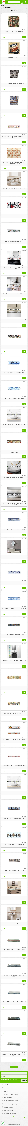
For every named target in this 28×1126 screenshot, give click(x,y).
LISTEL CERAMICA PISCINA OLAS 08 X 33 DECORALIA (14, 582)
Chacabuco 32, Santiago (7, 1107)
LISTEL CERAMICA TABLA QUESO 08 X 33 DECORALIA (14, 739)
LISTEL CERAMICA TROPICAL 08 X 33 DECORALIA (14, 818)
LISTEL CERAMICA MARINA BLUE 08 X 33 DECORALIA (14, 529)
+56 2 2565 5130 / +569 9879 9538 (10, 1094)
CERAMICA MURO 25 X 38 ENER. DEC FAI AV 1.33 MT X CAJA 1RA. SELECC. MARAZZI (13, 163)
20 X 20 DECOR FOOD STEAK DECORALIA (13, 57)
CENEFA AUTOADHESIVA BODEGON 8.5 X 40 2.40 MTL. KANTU (13, 137)
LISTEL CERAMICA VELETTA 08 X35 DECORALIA (14, 844)
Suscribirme (24, 1080)
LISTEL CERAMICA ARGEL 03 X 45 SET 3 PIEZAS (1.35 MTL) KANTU (14, 189)
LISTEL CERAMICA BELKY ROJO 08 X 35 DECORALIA (13, 215)
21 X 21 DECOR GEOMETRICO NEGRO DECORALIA (13, 83)
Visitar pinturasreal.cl (7, 1097)
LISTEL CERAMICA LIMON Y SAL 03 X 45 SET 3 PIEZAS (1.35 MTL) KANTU (14, 451)
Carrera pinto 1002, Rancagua (9, 1113)
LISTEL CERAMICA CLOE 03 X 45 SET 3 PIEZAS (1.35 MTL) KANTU (14, 320)
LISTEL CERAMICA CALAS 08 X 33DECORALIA (14, 241)
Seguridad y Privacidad (13, 1121)
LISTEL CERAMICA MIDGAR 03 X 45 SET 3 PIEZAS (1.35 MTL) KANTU (14, 556)
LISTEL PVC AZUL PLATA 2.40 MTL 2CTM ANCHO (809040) (14, 1001)
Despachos (5, 1088)
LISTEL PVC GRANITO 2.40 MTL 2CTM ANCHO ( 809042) (14, 1028)
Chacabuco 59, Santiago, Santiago (9, 1104)
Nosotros (5, 1091)
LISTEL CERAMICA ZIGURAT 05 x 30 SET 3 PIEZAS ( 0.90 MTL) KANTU (13, 897)
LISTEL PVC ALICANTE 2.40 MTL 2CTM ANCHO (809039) (14, 949)
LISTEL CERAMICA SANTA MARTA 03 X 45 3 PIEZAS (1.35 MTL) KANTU (14, 661)
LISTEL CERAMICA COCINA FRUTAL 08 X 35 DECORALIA (13, 346)
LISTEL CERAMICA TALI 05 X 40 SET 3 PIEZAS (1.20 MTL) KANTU (13, 766)
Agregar (23, 36)
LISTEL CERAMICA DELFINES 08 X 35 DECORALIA (14, 372)
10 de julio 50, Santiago (7, 1110)
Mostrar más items (14, 1066)
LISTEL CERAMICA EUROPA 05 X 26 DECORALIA (14, 398)
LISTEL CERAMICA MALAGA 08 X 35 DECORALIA (14, 477)
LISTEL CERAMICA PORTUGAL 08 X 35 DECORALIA (13, 634)
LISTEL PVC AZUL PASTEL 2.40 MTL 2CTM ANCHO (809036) (14, 976)
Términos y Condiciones (22, 1119)
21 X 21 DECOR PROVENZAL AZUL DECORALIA (13, 110)
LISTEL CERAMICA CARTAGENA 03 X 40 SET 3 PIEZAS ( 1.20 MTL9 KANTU (14, 268)
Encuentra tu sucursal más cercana (10, 1100)
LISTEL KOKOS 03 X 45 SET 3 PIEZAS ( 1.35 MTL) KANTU (13, 923)
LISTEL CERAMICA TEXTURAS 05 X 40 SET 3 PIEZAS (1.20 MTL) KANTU (14, 792)
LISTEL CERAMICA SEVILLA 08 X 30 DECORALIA (14, 687)
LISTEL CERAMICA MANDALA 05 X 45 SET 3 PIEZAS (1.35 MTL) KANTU (14, 504)
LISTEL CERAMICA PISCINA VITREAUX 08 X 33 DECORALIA (14, 608)
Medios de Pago (6, 1085)
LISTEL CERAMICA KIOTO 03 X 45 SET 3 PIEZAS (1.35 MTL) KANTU (14, 425)
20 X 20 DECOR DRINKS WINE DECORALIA (14, 31)
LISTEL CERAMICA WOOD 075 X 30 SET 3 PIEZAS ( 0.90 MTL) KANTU (13, 871)
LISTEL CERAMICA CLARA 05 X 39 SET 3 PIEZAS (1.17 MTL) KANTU (14, 294)
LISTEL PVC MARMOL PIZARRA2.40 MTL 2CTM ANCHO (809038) (13, 1055)
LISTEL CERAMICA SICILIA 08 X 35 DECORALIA (13, 713)
